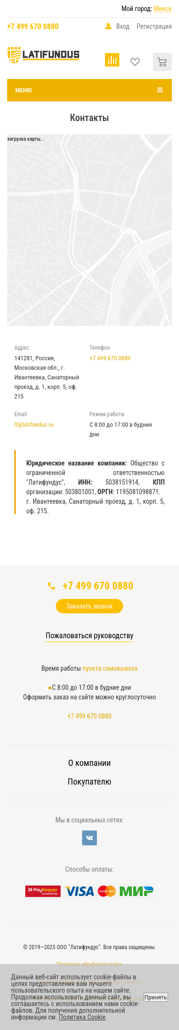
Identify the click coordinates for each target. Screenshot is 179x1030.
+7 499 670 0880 (33, 26)
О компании (89, 763)
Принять (156, 997)
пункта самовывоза (110, 668)
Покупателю (89, 781)
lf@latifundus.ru (33, 424)
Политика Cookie (82, 1017)
